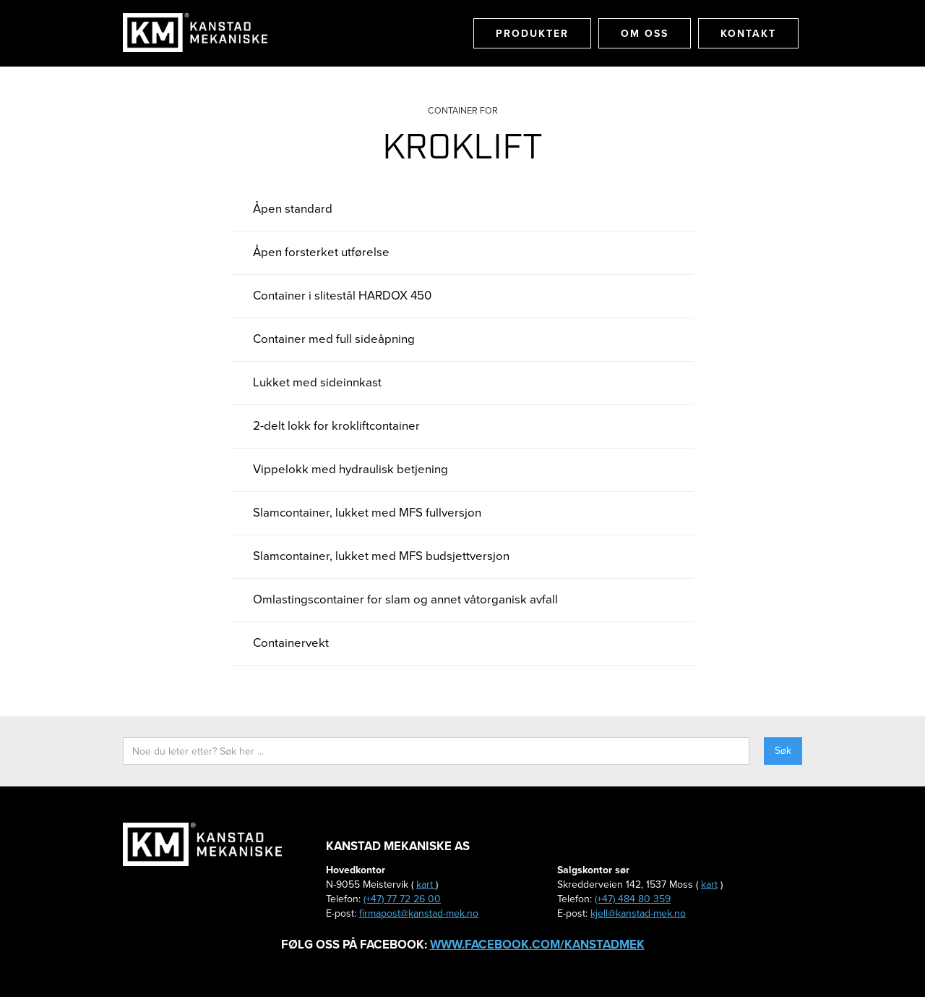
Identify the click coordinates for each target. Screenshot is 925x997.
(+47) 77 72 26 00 (402, 899)
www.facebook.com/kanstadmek (537, 944)
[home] (195, 32)
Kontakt (748, 33)
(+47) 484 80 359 (633, 899)
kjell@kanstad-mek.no (638, 913)
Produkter (532, 33)
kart (426, 884)
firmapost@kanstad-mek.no (418, 913)
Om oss (644, 33)
